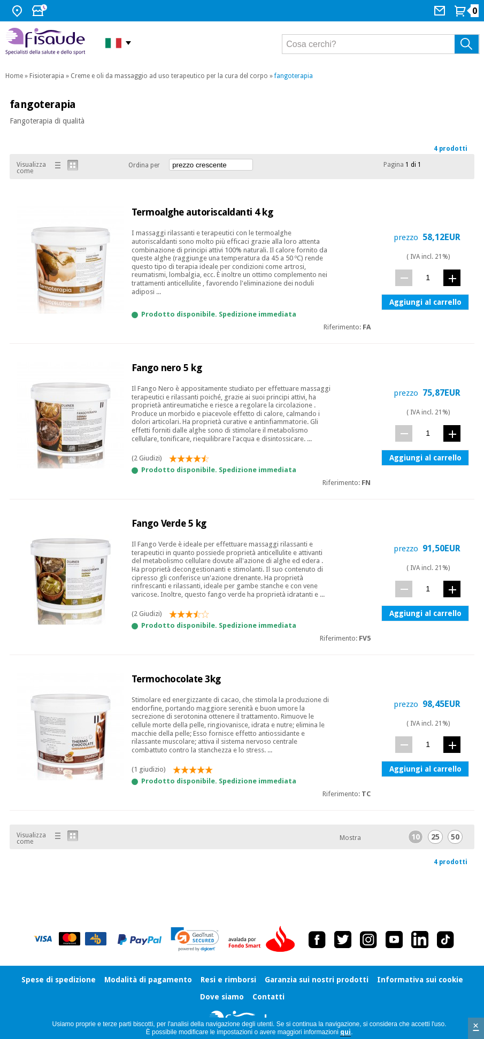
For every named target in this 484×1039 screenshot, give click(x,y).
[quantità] (428, 277)
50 (455, 837)
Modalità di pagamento (148, 979)
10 (415, 837)
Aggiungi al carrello (425, 302)
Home (14, 76)
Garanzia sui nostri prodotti (316, 979)
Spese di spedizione (58, 979)
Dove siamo (222, 996)
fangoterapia (293, 76)
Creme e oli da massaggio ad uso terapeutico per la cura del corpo (169, 76)
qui (345, 1032)
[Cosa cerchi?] (381, 44)
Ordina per (144, 165)
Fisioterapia (46, 76)
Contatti (268, 996)
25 (435, 837)
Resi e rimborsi (228, 979)
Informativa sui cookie (420, 979)
